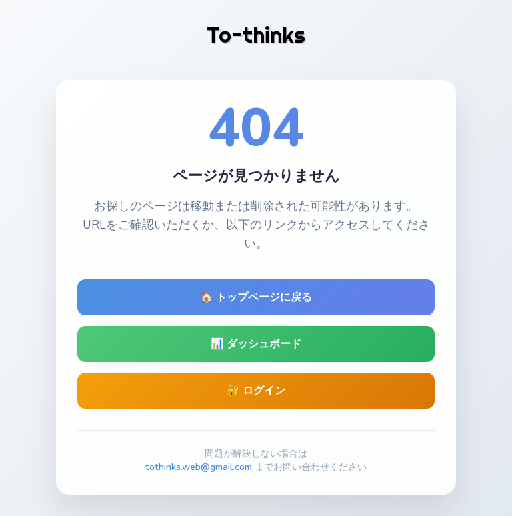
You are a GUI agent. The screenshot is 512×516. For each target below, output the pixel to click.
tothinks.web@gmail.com (198, 466)
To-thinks (256, 34)
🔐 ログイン (256, 390)
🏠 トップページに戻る (256, 297)
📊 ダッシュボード (256, 344)
